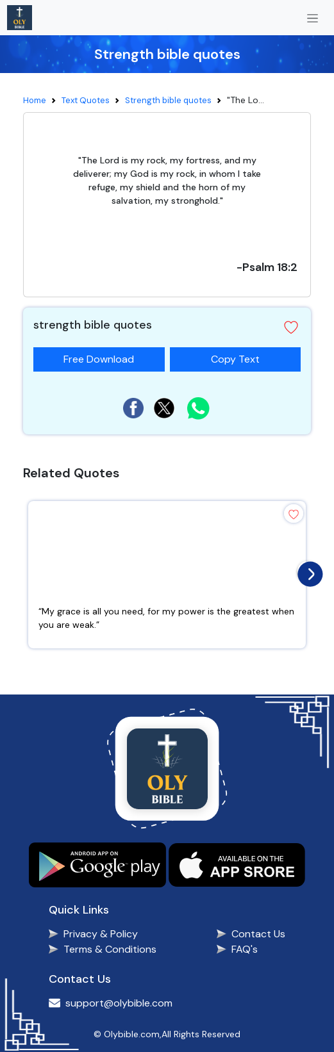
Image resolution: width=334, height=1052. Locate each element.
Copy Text (240, 356)
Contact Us (258, 934)
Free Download (98, 359)
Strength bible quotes (168, 100)
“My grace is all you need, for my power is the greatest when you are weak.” (166, 617)
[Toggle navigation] (312, 18)
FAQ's (244, 949)
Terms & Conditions (109, 949)
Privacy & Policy (100, 934)
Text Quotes (86, 100)
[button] (291, 327)
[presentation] (307, 570)
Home (34, 100)
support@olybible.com (118, 1003)
